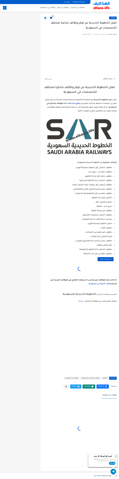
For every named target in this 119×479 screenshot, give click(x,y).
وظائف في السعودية (47, 7)
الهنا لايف (97, 476)
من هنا (81, 301)
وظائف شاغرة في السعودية (100, 284)
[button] (102, 386)
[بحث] (5, 8)
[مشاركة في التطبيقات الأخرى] (66, 386)
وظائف (113, 18)
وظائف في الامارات (77, 7)
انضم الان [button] (112, 463)
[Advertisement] (80, 57)
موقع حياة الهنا (74, 104)
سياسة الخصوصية (79, 2)
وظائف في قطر (63, 7)
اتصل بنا (67, 2)
